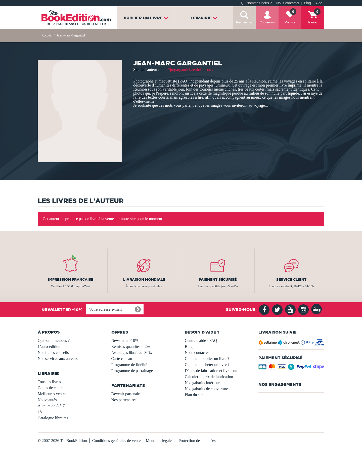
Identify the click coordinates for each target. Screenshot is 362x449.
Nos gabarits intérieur (202, 383)
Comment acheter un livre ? (207, 364)
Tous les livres (49, 382)
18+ (41, 412)
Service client (291, 279)
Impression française (70, 279)
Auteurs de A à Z (51, 406)
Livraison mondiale (144, 279)
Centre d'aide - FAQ (201, 340)
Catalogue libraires (53, 418)
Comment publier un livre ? (207, 358)
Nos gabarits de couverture (206, 389)
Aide (318, 3)
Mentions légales (159, 440)
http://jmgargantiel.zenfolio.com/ (186, 69)
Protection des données (197, 440)
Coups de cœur (50, 388)
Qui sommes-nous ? (256, 3)
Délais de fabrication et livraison (211, 371)
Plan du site (194, 395)
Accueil (46, 35)
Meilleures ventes (52, 394)
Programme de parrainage (132, 371)
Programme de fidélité (129, 364)
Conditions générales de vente (116, 440)
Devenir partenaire (126, 394)
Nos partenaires (124, 400)
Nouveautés (47, 400)
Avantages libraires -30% (131, 352)
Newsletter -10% (125, 340)
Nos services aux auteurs (58, 358)
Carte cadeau (121, 358)
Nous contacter (287, 3)
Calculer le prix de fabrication (209, 377)
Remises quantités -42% (130, 346)
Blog (307, 3)
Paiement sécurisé (218, 279)
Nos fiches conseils (53, 352)
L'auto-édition (49, 346)
